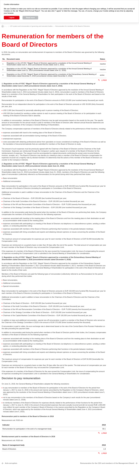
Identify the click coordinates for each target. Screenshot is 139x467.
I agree (11, 17)
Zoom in (99, 80)
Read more (30, 17)
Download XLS (103, 80)
